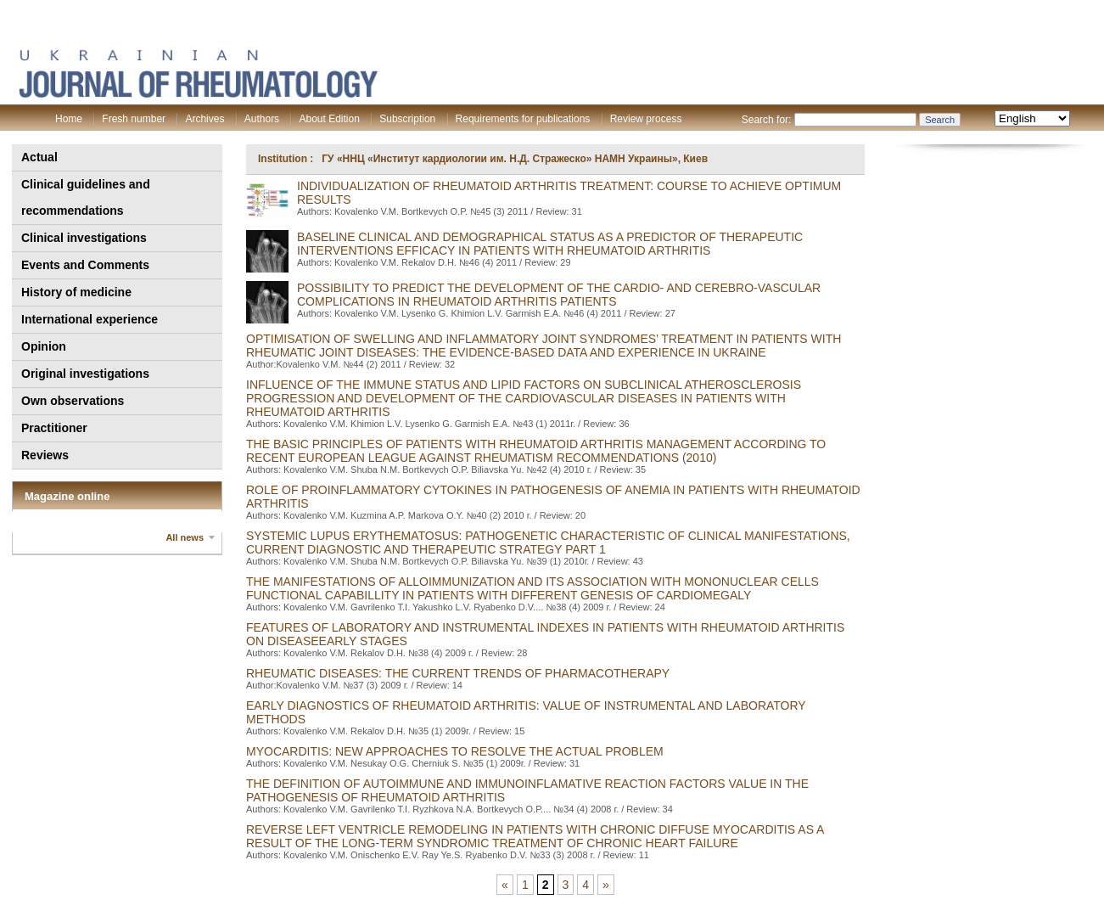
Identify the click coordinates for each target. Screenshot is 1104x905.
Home (68, 119)
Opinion (43, 346)
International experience (89, 319)
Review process (646, 119)
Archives (204, 119)
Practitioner (54, 428)
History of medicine (76, 292)
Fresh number (133, 119)
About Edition (329, 119)
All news (184, 537)
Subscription (407, 119)
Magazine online (67, 496)
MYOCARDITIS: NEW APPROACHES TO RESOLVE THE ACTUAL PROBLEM (455, 751)
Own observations (72, 401)
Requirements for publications (523, 119)
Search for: (767, 120)
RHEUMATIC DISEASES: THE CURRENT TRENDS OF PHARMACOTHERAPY (458, 673)
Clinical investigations (84, 238)
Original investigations (85, 373)
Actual (39, 157)
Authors (261, 119)
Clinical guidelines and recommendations (85, 197)
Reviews (45, 455)
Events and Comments (85, 265)
